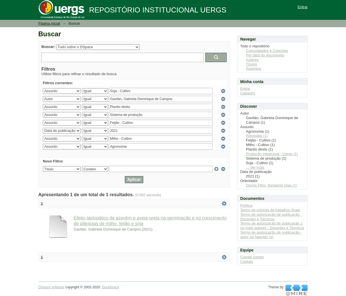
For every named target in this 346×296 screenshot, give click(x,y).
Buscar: (48, 47)
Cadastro (247, 93)
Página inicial (49, 23)
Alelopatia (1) (257, 136)
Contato (246, 261)
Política (246, 205)
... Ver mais (255, 167)
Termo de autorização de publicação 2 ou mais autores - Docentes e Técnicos (272, 225)
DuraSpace (110, 287)
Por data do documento (265, 55)
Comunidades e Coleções (267, 50)
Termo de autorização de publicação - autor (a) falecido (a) (271, 234)
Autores (252, 60)
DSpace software (51, 287)
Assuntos (253, 68)
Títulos (251, 64)
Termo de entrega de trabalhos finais (270, 210)
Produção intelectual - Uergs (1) (272, 154)
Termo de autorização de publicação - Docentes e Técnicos (271, 216)
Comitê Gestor (252, 257)
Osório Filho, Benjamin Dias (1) (271, 185)
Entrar (303, 7)
